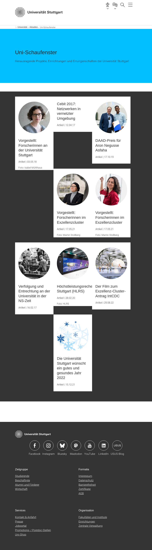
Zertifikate (85, 489)
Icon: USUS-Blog (117, 445)
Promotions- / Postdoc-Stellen (33, 530)
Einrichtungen (87, 521)
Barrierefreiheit (87, 484)
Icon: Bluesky (62, 445)
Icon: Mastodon (76, 445)
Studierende (22, 476)
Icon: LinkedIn (104, 445)
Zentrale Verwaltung (91, 525)
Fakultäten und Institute (93, 517)
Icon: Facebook (35, 445)
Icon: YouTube (90, 445)
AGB (81, 493)
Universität (22, 27)
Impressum (85, 476)
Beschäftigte (22, 480)
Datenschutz (86, 480)
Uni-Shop (20, 534)
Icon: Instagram (48, 445)
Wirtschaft (21, 489)
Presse (19, 521)
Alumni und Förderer (27, 484)
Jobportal (21, 525)
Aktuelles (33, 27)
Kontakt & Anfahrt (25, 517)
